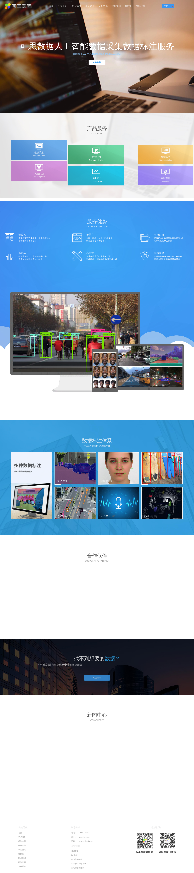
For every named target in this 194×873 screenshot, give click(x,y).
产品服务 (63, 6)
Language (168, 6)
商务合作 (90, 6)
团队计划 (140, 6)
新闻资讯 (103, 6)
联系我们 (116, 6)
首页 (51, 6)
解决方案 (76, 6)
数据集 (128, 6)
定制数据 (97, 62)
